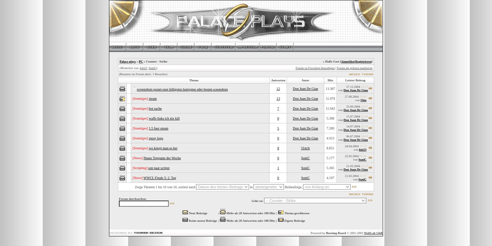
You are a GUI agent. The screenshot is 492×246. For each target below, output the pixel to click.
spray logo (156, 138)
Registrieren (363, 61)
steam (153, 98)
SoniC (152, 68)
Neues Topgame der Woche (162, 158)
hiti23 (143, 68)
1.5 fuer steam (158, 128)
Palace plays (128, 61)
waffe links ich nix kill (164, 118)
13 (278, 98)
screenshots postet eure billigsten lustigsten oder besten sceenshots (182, 89)
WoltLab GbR (373, 233)
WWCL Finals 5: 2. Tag (160, 178)
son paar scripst (158, 168)
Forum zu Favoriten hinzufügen (315, 68)
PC (141, 61)
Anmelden (348, 61)
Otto (363, 100)
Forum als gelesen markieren (354, 68)
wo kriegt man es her (163, 148)
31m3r (305, 148)
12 (278, 89)
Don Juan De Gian (305, 89)
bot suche (155, 108)
